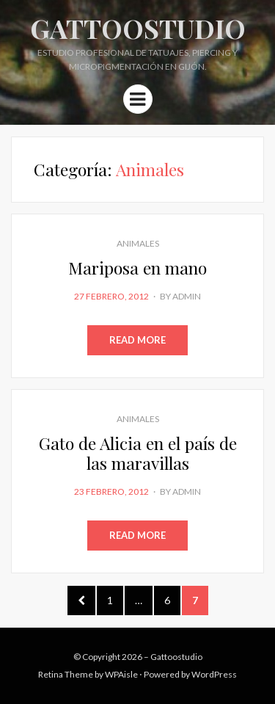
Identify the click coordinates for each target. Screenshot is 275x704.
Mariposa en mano (137, 267)
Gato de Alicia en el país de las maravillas (138, 453)
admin (186, 296)
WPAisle (121, 674)
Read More (137, 340)
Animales (138, 243)
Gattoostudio (138, 28)
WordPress (214, 674)
